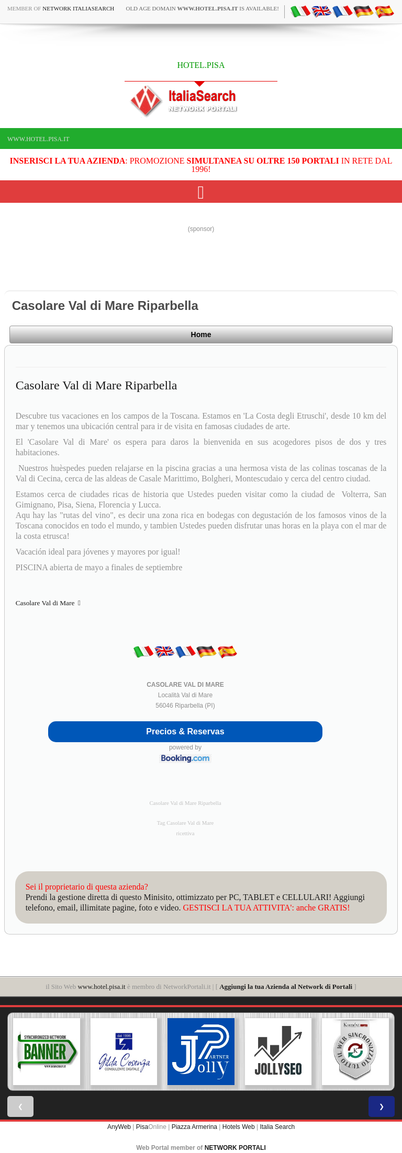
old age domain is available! (202, 8)
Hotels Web (238, 1127)
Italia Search (277, 1127)
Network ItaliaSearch (78, 8)
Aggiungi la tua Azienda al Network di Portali (285, 986)
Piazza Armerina (194, 1127)
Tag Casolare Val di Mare (185, 823)
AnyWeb (119, 1127)
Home (201, 334)
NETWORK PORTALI (235, 1147)
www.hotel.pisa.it (38, 139)
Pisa (142, 1127)
